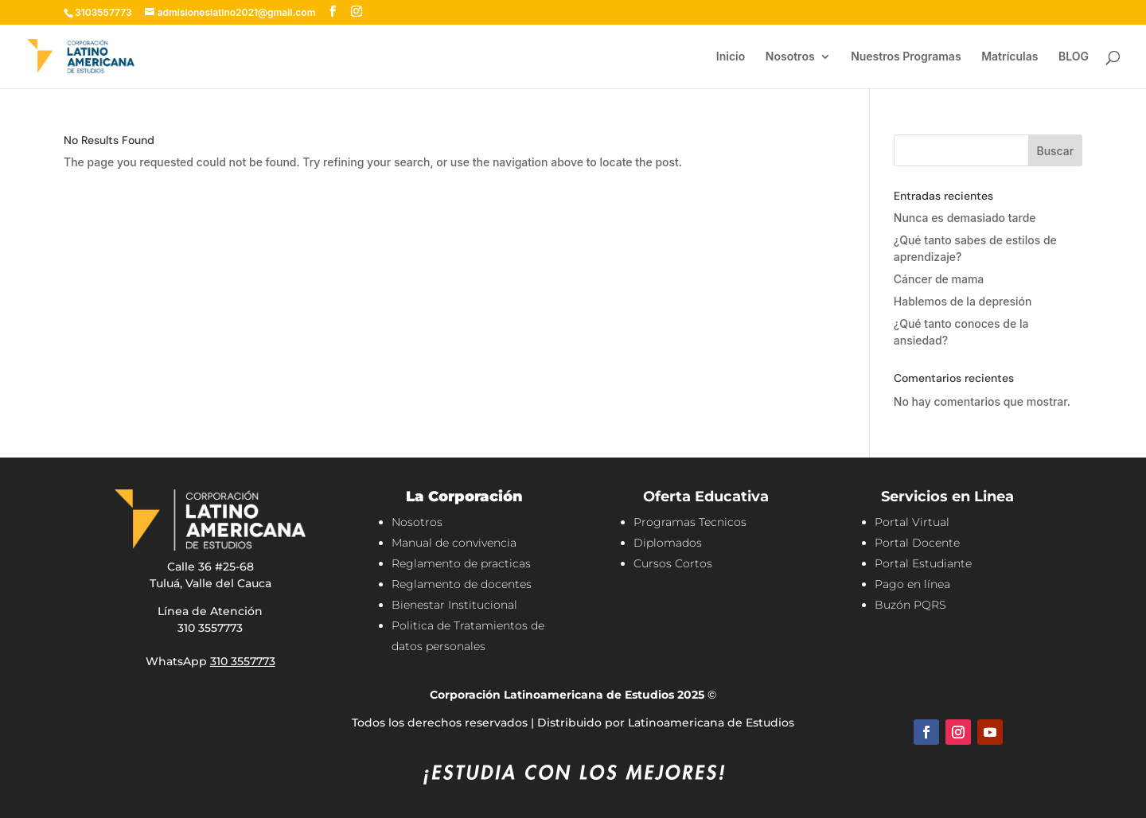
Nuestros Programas (906, 57)
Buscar (1055, 151)
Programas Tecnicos (689, 522)
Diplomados (667, 543)
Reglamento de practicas (461, 563)
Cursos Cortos (672, 563)
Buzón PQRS (910, 605)
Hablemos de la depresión (963, 301)
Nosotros (790, 57)
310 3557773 (242, 661)
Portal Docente (917, 543)
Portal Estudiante (923, 563)
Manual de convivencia (454, 543)
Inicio (730, 57)
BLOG (1073, 57)
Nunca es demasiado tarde (965, 217)
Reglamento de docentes (462, 584)
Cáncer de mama (939, 279)
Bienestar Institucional (454, 605)
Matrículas (1009, 57)
